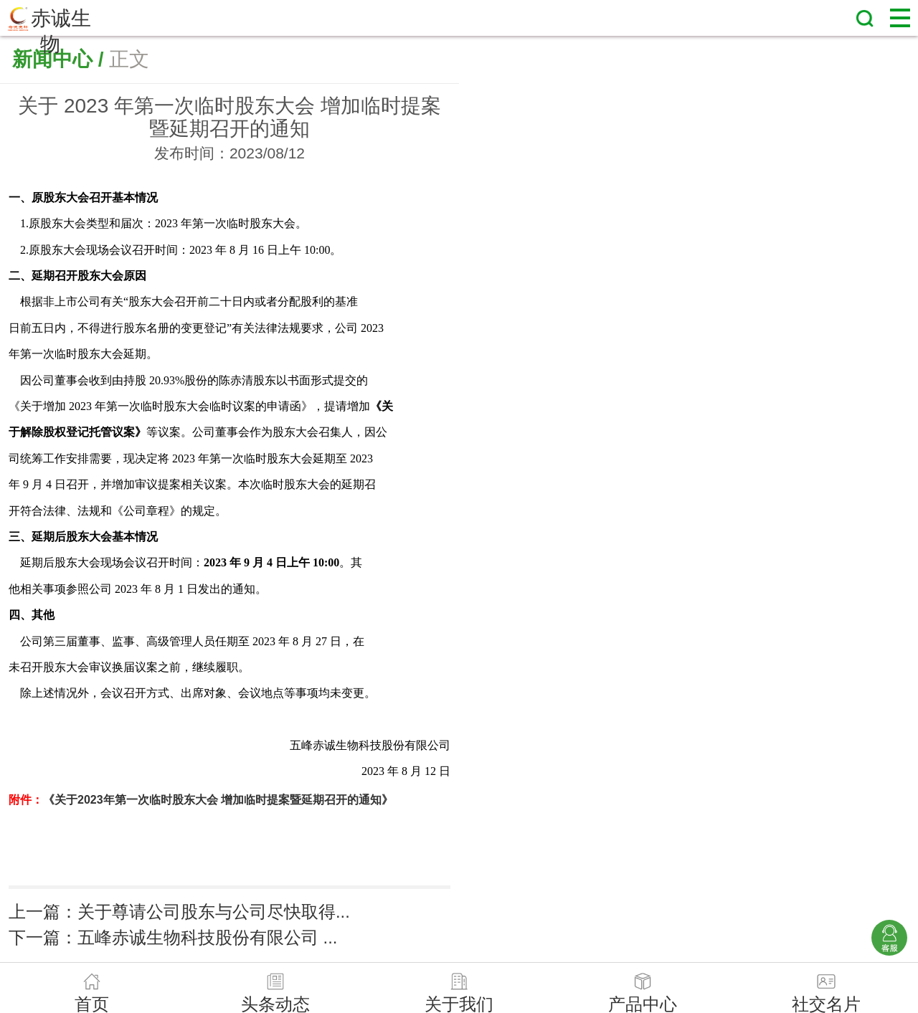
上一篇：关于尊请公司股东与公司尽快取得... (179, 911)
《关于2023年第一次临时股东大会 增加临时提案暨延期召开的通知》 (218, 800)
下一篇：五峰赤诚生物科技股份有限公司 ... (173, 937)
